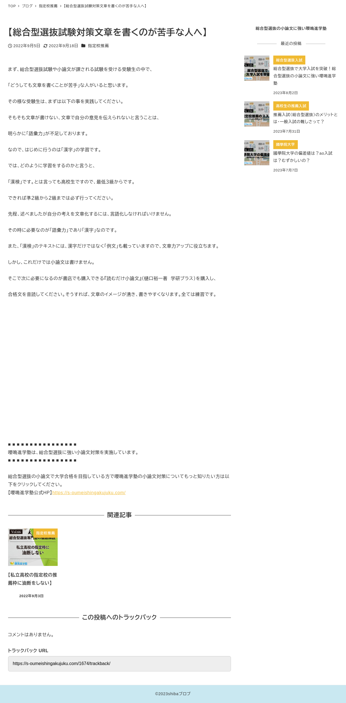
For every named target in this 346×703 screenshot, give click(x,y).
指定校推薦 (98, 46)
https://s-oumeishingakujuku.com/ (89, 492)
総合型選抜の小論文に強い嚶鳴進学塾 (291, 28)
